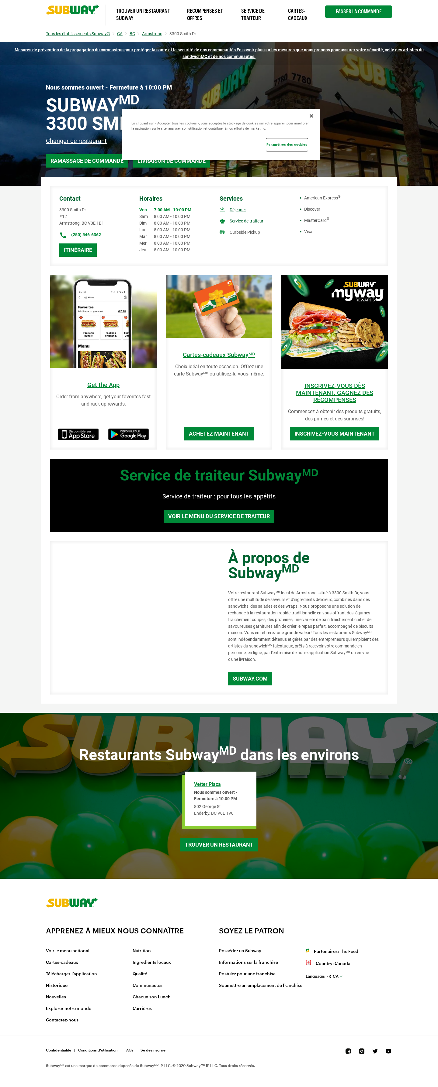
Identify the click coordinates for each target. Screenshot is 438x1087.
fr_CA (322, 976)
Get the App (103, 385)
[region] (221, 134)
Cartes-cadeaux (62, 962)
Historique (57, 985)
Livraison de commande (171, 161)
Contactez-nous (62, 1020)
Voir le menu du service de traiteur (219, 516)
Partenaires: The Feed (336, 951)
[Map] (132, 618)
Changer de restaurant (76, 140)
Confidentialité (58, 1050)
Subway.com (250, 678)
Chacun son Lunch (152, 997)
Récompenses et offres (205, 14)
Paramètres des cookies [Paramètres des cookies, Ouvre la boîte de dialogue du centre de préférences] (287, 144)
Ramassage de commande (86, 161)
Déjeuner (238, 209)
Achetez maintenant (219, 433)
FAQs (129, 1050)
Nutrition (142, 951)
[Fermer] (311, 116)
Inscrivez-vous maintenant (334, 433)
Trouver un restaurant (219, 844)
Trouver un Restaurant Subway (143, 14)
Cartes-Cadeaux (298, 14)
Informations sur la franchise (248, 962)
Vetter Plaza (207, 784)
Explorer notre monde (68, 1009)
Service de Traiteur (253, 14)
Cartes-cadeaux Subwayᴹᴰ (219, 355)
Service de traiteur (246, 221)
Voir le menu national (67, 951)
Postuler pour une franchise (247, 974)
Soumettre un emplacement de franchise (260, 985)
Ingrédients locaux (152, 962)
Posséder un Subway (240, 951)
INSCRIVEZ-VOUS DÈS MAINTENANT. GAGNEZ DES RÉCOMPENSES (334, 392)
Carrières (142, 1009)
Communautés (147, 985)
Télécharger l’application (71, 974)
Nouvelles (56, 997)
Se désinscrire (153, 1050)
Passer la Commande (359, 11)
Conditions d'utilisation (97, 1050)
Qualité (140, 974)
